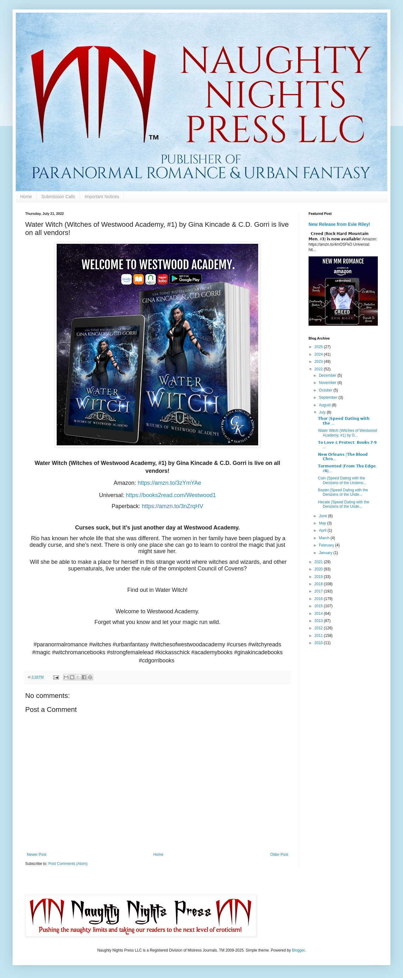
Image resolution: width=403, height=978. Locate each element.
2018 (319, 584)
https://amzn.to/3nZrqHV (172, 506)
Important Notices (102, 196)
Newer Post (36, 854)
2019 (319, 577)
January (326, 553)
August (325, 405)
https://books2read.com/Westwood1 (171, 495)
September (328, 397)
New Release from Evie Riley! (339, 224)
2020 (319, 569)
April (323, 530)
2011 (319, 635)
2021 (319, 562)
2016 (319, 599)
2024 (319, 354)
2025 (319, 347)
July (323, 412)
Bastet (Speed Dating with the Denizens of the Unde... (343, 492)
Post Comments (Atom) (68, 863)
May (323, 523)
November (328, 382)
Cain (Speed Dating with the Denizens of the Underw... (342, 480)
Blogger (298, 950)
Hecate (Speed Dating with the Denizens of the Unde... (343, 504)
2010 (319, 643)
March (325, 538)
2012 (319, 628)
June (323, 516)
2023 (319, 361)
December (328, 375)
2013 (319, 621)
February (327, 545)
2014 (319, 613)
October (326, 390)
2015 (319, 606)
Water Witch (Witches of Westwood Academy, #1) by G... (347, 432)
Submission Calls (58, 196)
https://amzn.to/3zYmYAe (169, 483)
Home (26, 196)
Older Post (279, 854)
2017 (319, 591)
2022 (319, 369)
